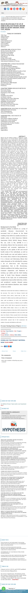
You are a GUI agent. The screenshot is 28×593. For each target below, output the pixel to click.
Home (2, 16)
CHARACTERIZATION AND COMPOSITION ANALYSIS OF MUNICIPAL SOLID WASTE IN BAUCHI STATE (13, 556)
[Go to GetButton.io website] (3, 591)
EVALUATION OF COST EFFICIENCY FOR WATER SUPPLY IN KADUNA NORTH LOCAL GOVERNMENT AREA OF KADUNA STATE (13, 544)
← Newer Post (4, 351)
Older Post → (24, 351)
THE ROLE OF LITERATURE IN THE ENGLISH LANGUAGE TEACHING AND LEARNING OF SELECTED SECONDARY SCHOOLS (12, 478)
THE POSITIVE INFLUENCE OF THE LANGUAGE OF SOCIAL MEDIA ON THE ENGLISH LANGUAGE (14, 486)
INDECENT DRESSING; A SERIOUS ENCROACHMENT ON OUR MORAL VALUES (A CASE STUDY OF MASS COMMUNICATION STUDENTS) (14, 458)
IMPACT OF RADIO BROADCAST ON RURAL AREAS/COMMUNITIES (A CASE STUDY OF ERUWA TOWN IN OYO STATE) (13, 512)
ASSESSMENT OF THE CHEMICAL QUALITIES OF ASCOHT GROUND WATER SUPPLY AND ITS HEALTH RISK (13, 560)
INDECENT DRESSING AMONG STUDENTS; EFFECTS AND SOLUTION (12, 440)
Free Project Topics (5, 465)
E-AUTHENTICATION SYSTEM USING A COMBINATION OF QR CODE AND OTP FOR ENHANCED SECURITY (12, 504)
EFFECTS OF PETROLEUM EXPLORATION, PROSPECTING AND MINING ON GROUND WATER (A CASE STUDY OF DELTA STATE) (13, 548)
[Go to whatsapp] (3, 588)
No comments (3, 31)
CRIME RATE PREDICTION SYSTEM (10, 471)
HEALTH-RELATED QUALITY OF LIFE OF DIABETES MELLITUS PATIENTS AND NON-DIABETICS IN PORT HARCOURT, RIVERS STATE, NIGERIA (13, 26)
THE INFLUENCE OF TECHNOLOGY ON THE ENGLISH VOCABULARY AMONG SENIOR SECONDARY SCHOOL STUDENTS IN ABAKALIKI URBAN (13, 494)
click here (24, 326)
